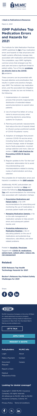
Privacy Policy (7, 403)
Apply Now (18, 336)
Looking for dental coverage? (16, 385)
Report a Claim (7, 369)
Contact (22, 358)
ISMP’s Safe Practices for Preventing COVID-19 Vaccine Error (19, 153)
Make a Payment (8, 358)
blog (25, 187)
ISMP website (28, 180)
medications (26, 251)
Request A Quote (18, 342)
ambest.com (16, 323)
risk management (9, 255)
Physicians (23, 248)
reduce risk (29, 253)
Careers (22, 362)
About (21, 354)
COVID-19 (16, 251)
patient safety (18, 253)
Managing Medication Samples (18, 214)
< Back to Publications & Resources (16, 20)
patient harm (7, 253)
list (19, 50)
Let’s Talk (12, 329)
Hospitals (14, 248)
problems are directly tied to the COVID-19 (17, 70)
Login (4, 354)
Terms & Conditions (22, 403)
